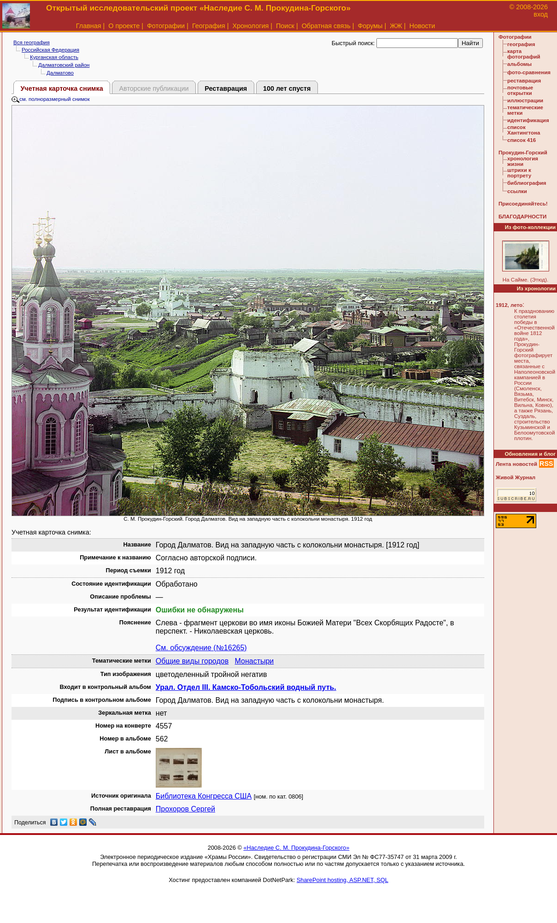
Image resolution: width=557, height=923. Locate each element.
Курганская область (54, 57)
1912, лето (509, 305)
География (208, 25)
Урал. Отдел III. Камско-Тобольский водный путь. (246, 687)
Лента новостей (516, 464)
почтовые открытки (520, 90)
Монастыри (254, 661)
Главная (88, 25)
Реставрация (226, 88)
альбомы (519, 64)
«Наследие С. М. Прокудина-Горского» (296, 847)
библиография (526, 183)
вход (541, 14)
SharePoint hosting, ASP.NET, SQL (342, 879)
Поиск (285, 25)
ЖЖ (396, 25)
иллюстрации (525, 100)
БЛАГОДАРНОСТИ (522, 216)
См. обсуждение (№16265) (201, 648)
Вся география (31, 42)
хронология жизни (522, 161)
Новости (422, 25)
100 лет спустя (287, 88)
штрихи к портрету (519, 172)
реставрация (524, 80)
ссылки (517, 191)
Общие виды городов (192, 661)
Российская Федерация (50, 50)
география (521, 44)
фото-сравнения (529, 72)
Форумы (370, 25)
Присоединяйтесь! (523, 203)
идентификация (528, 120)
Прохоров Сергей (185, 809)
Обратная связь (326, 25)
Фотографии (166, 25)
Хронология (250, 25)
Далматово (60, 73)
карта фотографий (523, 53)
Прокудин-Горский (522, 152)
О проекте (124, 25)
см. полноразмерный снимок (51, 99)
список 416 (521, 140)
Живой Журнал (515, 477)
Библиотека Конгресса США (204, 796)
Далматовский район (63, 65)
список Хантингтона (523, 129)
